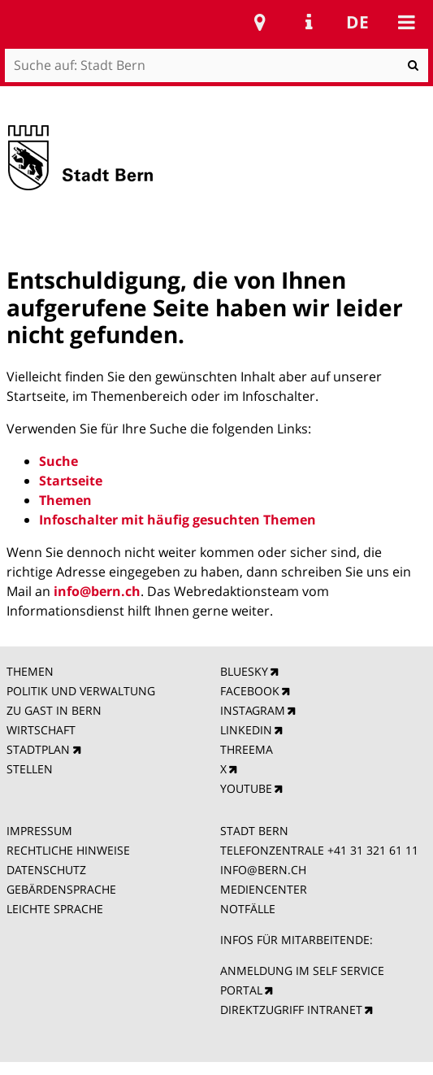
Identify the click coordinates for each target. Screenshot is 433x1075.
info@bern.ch (97, 591)
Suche (58, 461)
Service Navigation (309, 22)
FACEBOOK (249, 691)
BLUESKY (244, 671)
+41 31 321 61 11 (372, 850)
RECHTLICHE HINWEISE (68, 850)
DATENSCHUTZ (46, 869)
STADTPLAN (38, 749)
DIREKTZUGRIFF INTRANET (291, 1009)
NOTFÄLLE (247, 908)
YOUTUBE (246, 788)
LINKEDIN (246, 730)
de (357, 22)
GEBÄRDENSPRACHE (61, 889)
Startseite (70, 481)
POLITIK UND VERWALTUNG (80, 691)
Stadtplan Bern (260, 22)
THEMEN (30, 671)
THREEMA (246, 749)
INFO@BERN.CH (263, 869)
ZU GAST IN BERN (54, 710)
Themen (65, 500)
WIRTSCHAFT (41, 730)
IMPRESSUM (39, 830)
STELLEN (29, 769)
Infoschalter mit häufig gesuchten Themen (177, 520)
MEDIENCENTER (263, 889)
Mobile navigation (406, 22)
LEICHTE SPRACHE (54, 908)
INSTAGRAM (252, 710)
